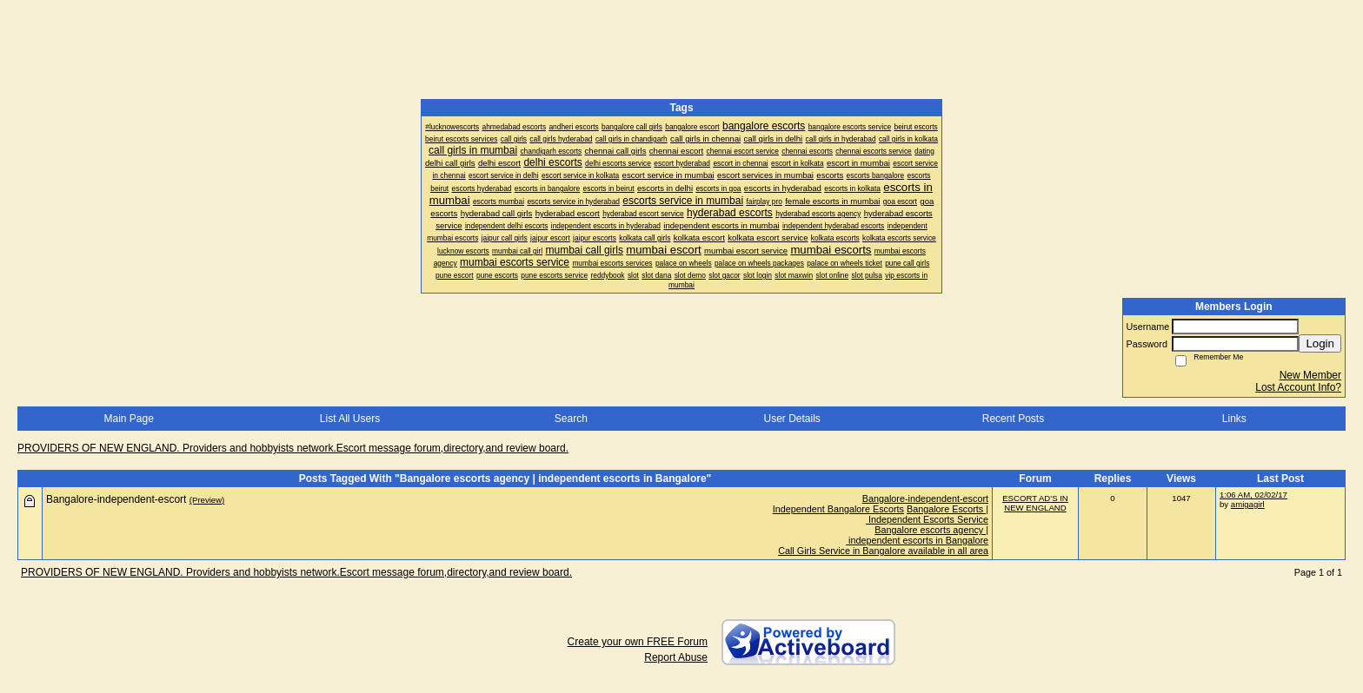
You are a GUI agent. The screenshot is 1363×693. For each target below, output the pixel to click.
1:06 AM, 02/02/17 (1253, 494)
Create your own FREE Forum (638, 642)
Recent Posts (1013, 418)
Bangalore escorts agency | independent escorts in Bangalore (917, 535)
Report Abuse (676, 657)
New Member (1310, 375)
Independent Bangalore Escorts (838, 509)
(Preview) (207, 500)
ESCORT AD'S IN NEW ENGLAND (1035, 502)
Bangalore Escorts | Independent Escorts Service (927, 514)
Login (1320, 343)
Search (571, 418)
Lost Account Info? (1298, 387)
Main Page (128, 418)
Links (1234, 418)
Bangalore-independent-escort (925, 498)
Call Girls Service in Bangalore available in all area (883, 550)
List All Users (350, 418)
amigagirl (1248, 504)
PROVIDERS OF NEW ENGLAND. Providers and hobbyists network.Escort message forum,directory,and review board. (292, 448)
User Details (791, 418)
